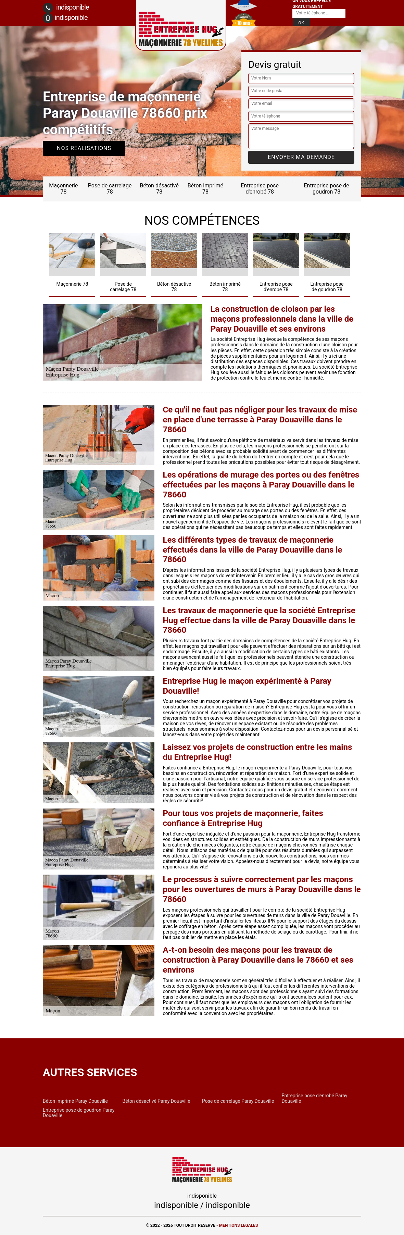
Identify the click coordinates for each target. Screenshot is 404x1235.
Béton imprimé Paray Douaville (75, 1101)
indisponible (66, 8)
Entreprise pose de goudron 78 (326, 188)
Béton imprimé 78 (205, 188)
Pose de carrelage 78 (110, 188)
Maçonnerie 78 (63, 188)
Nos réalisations (84, 148)
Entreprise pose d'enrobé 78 (260, 188)
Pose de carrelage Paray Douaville (238, 1101)
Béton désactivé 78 (159, 188)
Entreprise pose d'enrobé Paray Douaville (315, 1098)
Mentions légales (238, 1225)
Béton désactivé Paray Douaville (156, 1101)
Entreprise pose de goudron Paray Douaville (78, 1112)
